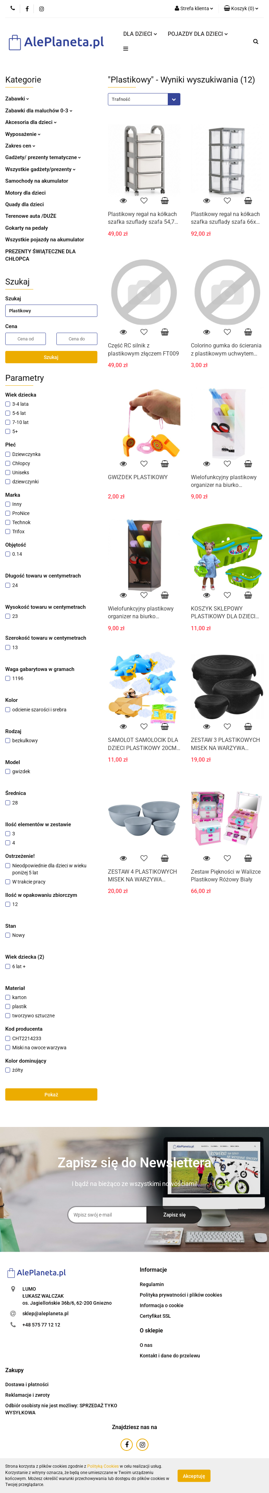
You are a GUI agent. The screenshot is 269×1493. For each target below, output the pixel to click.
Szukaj (51, 357)
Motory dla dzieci (25, 193)
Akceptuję (194, 1476)
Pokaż (51, 1094)
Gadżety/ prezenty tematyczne (43, 157)
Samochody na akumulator (36, 181)
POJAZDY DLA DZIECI (198, 34)
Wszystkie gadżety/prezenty (40, 169)
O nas (146, 1345)
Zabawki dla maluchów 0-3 (39, 110)
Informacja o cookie (162, 1305)
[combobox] (144, 99)
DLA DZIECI (140, 34)
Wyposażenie (23, 134)
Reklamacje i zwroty (27, 1395)
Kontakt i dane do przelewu (170, 1355)
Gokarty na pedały (26, 228)
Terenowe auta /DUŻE (30, 216)
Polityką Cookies (103, 1466)
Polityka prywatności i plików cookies (181, 1295)
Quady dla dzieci (24, 204)
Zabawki (17, 99)
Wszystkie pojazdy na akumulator (44, 239)
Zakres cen (20, 146)
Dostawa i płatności (27, 1384)
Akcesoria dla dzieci (31, 122)
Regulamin (152, 1284)
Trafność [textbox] (121, 99)
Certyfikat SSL (155, 1316)
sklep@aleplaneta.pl (45, 1313)
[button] (241, 9)
